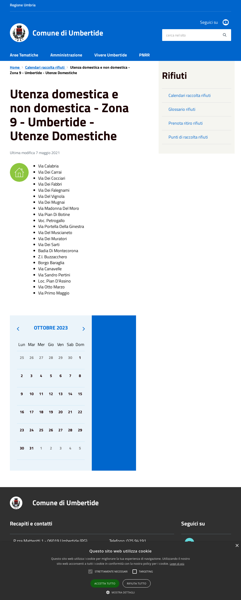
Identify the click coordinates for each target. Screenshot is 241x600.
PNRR (144, 55)
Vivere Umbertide (110, 55)
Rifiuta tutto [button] (136, 583)
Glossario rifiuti (182, 109)
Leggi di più (177, 563)
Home (15, 67)
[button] (120, 592)
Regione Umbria (23, 5)
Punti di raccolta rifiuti (188, 137)
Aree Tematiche (24, 55)
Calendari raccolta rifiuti (45, 67)
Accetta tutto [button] (104, 583)
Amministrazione (66, 55)
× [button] (237, 546)
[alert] (120, 571)
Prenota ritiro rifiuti (186, 123)
